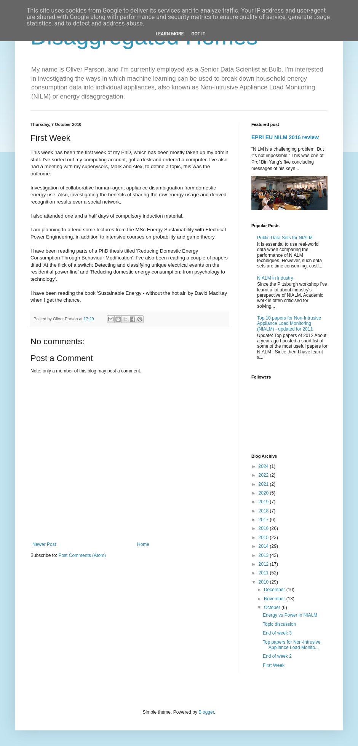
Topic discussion (279, 624)
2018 (264, 511)
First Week (273, 665)
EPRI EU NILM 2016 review (285, 137)
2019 (264, 501)
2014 (264, 546)
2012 (264, 564)
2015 (264, 537)
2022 (264, 475)
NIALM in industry (275, 278)
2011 (264, 573)
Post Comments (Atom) (82, 555)
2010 (264, 582)
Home (143, 544)
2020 (264, 493)
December (275, 589)
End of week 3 (277, 633)
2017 (264, 519)
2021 (264, 484)
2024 (264, 466)
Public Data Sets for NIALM (285, 237)
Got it (198, 34)
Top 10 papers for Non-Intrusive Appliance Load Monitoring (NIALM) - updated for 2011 (289, 323)
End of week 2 (277, 656)
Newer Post (44, 544)
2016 (264, 528)
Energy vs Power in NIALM (290, 615)
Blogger (206, 712)
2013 (264, 555)
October (272, 607)
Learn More (170, 34)
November (275, 598)
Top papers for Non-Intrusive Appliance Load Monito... (291, 644)
